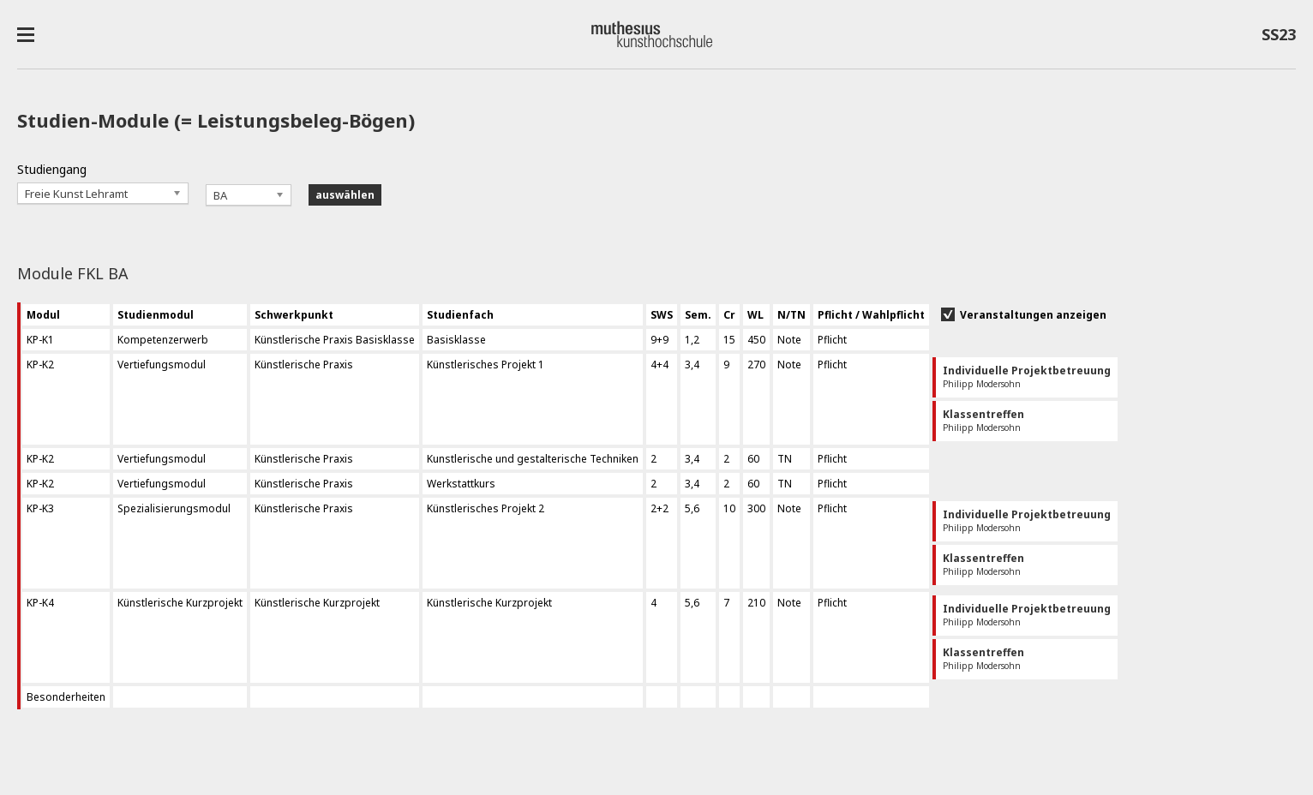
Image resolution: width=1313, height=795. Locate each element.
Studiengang (52, 169)
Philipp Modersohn (1027, 376)
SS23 (1278, 37)
